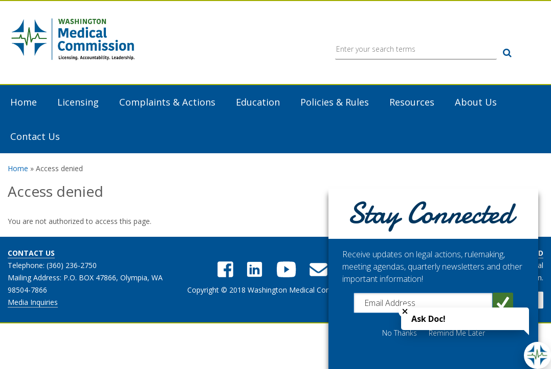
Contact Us (35, 136)
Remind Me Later (457, 333)
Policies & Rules (334, 102)
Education (258, 102)
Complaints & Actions (167, 102)
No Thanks (399, 333)
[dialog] (433, 279)
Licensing (78, 102)
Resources (411, 102)
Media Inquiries (33, 303)
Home (23, 102)
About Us (476, 102)
